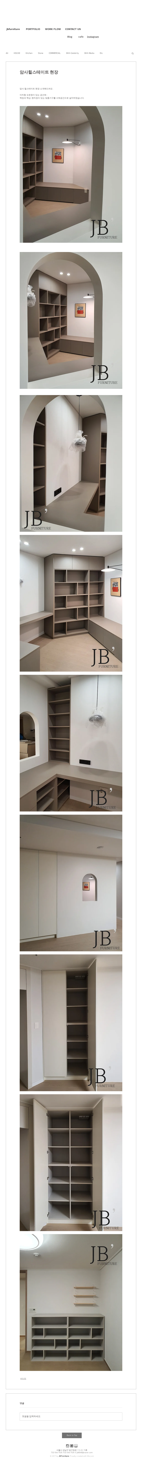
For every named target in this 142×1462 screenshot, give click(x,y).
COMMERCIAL (55, 53)
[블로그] (76, 1445)
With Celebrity (72, 53)
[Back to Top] (72, 1435)
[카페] (71, 1445)
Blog (69, 36)
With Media (89, 53)
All (7, 53)
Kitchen (29, 53)
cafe (80, 36)
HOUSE (17, 53)
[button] (132, 53)
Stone (40, 53)
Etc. (101, 53)
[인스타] (67, 1445)
